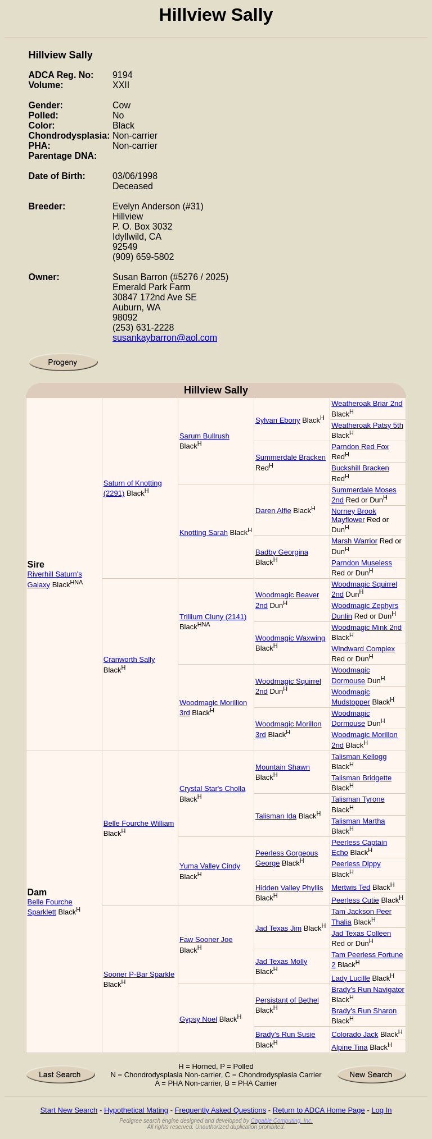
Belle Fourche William (139, 823)
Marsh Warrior (354, 541)
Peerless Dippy (355, 863)
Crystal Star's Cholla (212, 788)
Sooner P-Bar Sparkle (139, 974)
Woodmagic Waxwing (290, 638)
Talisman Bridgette (361, 778)
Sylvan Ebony (277, 420)
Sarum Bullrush (204, 436)
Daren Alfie (273, 510)
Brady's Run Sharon (364, 1011)
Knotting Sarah (203, 532)
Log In (381, 1110)
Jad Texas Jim (278, 928)
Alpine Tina (349, 1047)
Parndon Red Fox (360, 446)
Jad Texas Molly (281, 961)
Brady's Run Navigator (367, 989)
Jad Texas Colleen (361, 933)
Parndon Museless (361, 563)
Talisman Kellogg (358, 756)
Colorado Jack (354, 1034)
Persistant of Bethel (287, 1000)
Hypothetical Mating (136, 1110)
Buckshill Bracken (360, 468)
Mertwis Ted (350, 887)
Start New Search (68, 1110)
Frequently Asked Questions (221, 1110)
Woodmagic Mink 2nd (366, 627)
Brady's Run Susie (285, 1034)
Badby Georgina (281, 552)
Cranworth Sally (129, 659)
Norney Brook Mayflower (353, 515)
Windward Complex (363, 648)
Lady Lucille (350, 978)
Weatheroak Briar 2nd (366, 403)
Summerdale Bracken (290, 457)
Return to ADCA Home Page (319, 1110)
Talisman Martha (358, 821)
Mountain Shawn (282, 767)
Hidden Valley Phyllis (289, 888)
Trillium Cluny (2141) (212, 616)
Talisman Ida (275, 816)
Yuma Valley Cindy (209, 866)
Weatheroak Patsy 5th (367, 425)
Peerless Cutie (355, 900)
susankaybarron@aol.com (164, 337)
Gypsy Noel (198, 1019)
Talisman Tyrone (357, 799)
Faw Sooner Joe (206, 939)
